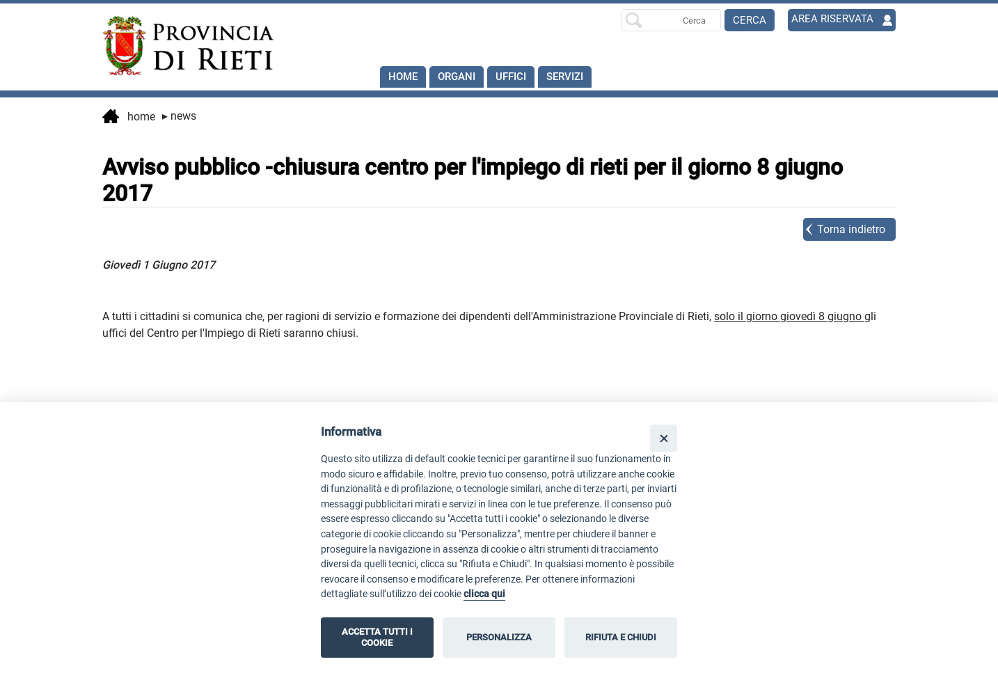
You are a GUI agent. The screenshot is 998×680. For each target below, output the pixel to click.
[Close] (663, 438)
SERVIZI (575, 77)
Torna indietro (851, 229)
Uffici (517, 77)
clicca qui (484, 594)
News (179, 115)
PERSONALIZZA (499, 637)
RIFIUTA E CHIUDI (620, 637)
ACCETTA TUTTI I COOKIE (377, 637)
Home (404, 77)
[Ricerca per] (671, 20)
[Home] (181, 45)
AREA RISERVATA (834, 19)
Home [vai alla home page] (128, 117)
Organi (460, 77)
